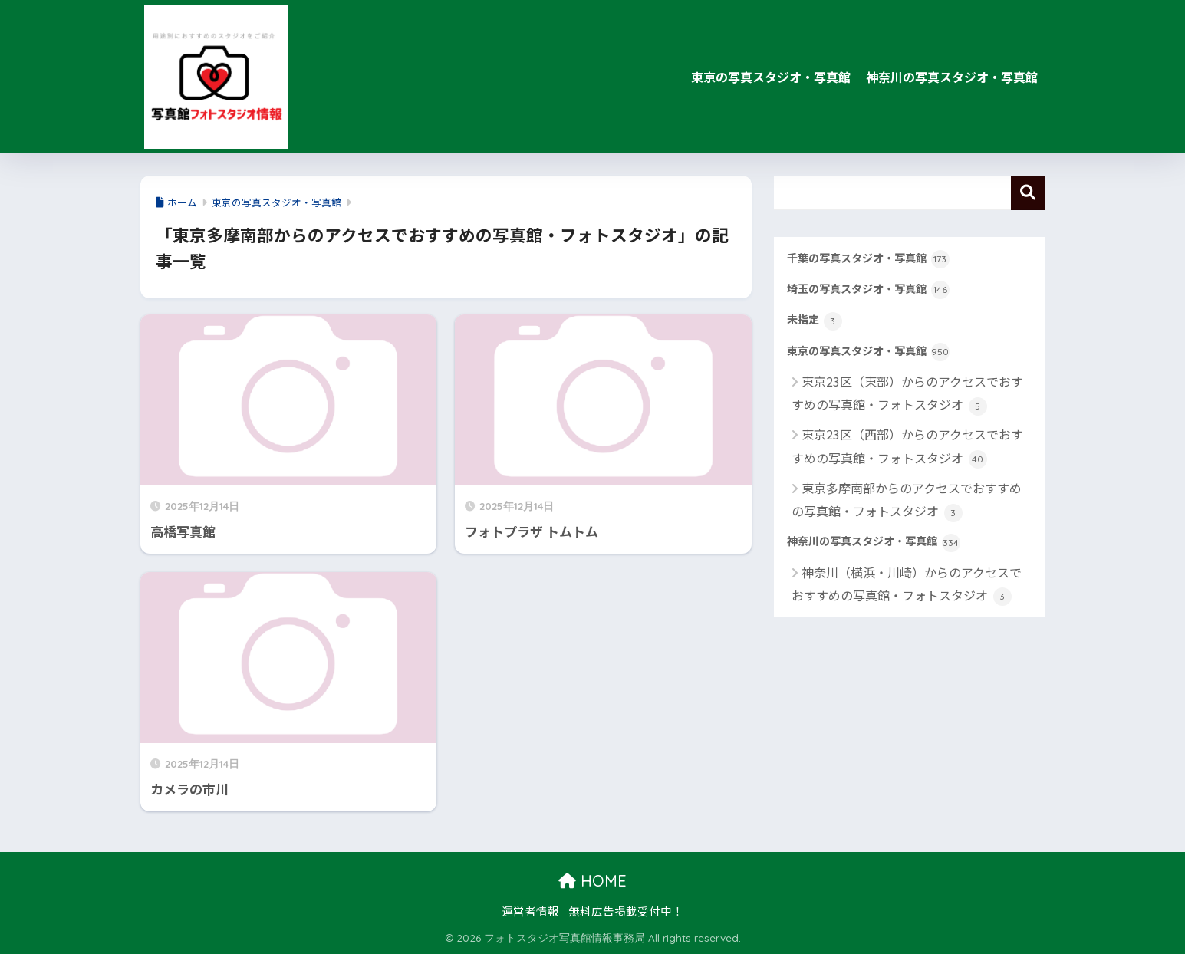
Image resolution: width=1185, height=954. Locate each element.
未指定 (814, 320)
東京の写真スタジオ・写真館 (771, 76)
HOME (592, 880)
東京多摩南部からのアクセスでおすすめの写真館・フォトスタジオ (907, 500)
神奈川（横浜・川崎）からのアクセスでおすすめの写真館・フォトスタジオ (907, 585)
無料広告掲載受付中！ (625, 911)
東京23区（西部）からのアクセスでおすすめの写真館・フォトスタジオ (907, 447)
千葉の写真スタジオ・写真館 (868, 259)
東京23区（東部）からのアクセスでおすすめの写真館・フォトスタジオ (907, 394)
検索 (1028, 193)
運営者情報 (530, 911)
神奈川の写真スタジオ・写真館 (952, 76)
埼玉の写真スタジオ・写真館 (868, 290)
